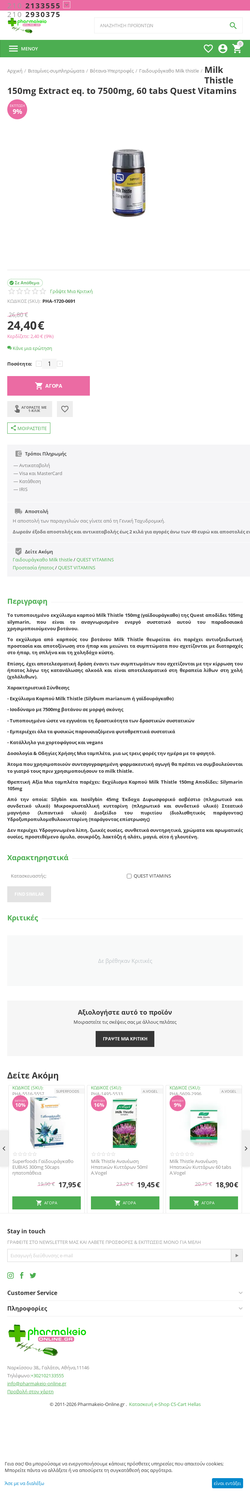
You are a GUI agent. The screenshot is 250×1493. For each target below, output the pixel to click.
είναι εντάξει (227, 1483)
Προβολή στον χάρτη (30, 1391)
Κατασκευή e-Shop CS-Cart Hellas (165, 1404)
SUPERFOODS (67, 1091)
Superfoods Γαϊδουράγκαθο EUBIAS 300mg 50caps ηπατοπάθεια (43, 1167)
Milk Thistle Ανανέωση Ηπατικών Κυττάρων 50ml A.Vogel (119, 1167)
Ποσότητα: (19, 363)
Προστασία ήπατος (33, 567)
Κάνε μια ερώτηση (29, 348)
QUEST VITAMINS (95, 559)
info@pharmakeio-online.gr (36, 1383)
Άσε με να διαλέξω (24, 1483)
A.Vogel (150, 1091)
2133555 (34, 5)
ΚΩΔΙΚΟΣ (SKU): (24, 301)
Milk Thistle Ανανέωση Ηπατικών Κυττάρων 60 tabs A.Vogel (200, 1167)
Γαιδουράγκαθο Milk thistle (42, 559)
